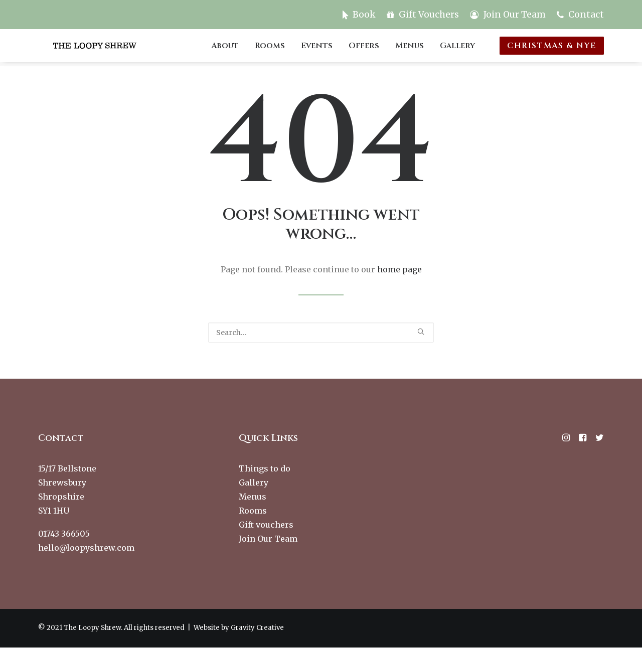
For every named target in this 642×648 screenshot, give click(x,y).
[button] (420, 332)
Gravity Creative (257, 628)
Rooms (271, 47)
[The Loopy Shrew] (109, 48)
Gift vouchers (266, 525)
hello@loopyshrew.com (86, 548)
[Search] (321, 333)
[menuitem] (361, 14)
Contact (586, 14)
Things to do (264, 469)
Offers (365, 47)
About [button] (226, 47)
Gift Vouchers (429, 14)
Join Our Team (515, 14)
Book (364, 14)
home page (399, 270)
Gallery (458, 47)
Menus (411, 47)
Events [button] (318, 47)
